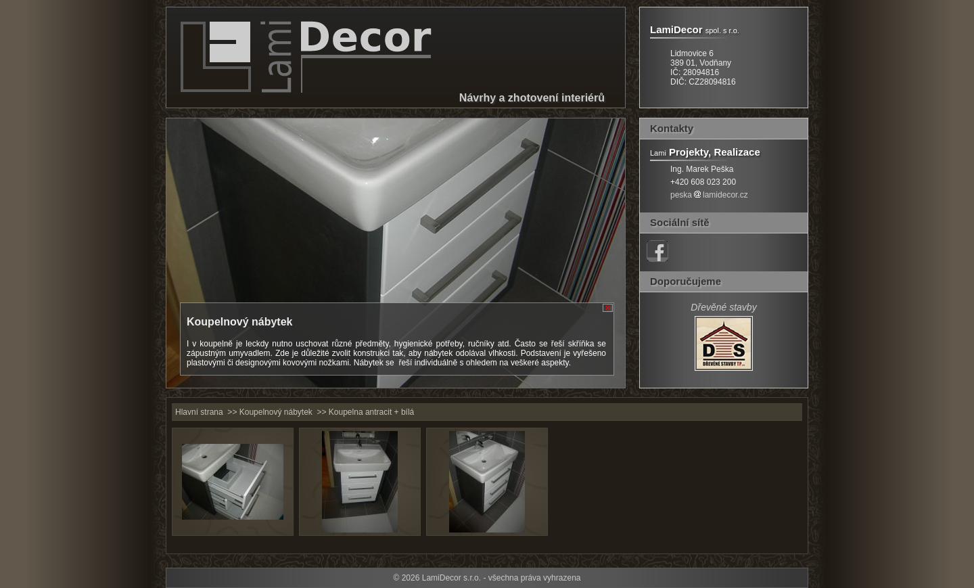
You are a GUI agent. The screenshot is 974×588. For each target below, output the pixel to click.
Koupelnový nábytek (275, 412)
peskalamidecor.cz (709, 195)
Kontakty (671, 128)
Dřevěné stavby (723, 307)
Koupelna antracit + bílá (371, 412)
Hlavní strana (199, 412)
